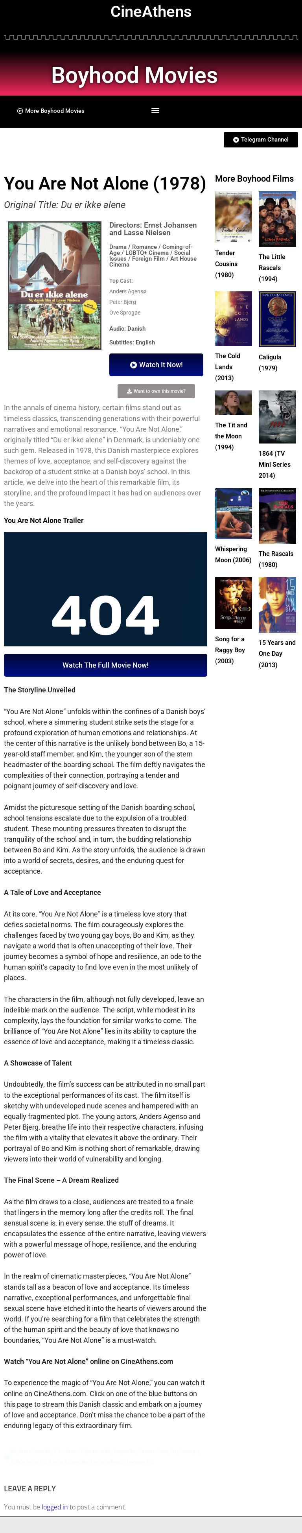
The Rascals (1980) (271, 560)
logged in (55, 1507)
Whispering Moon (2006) (233, 556)
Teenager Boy (140, 1462)
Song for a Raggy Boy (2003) (231, 655)
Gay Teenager (185, 1451)
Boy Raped (117, 1451)
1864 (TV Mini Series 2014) (277, 461)
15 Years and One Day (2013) (276, 659)
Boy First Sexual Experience (75, 1451)
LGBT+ (18, 1462)
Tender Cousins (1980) (228, 263)
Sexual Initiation (107, 1462)
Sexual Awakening (68, 1462)
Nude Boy (37, 1462)
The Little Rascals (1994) (274, 267)
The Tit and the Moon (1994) (233, 433)
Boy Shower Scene (149, 1451)
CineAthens (151, 11)
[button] (155, 109)
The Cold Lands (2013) (229, 365)
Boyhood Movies (157, 73)
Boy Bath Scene (27, 1451)
